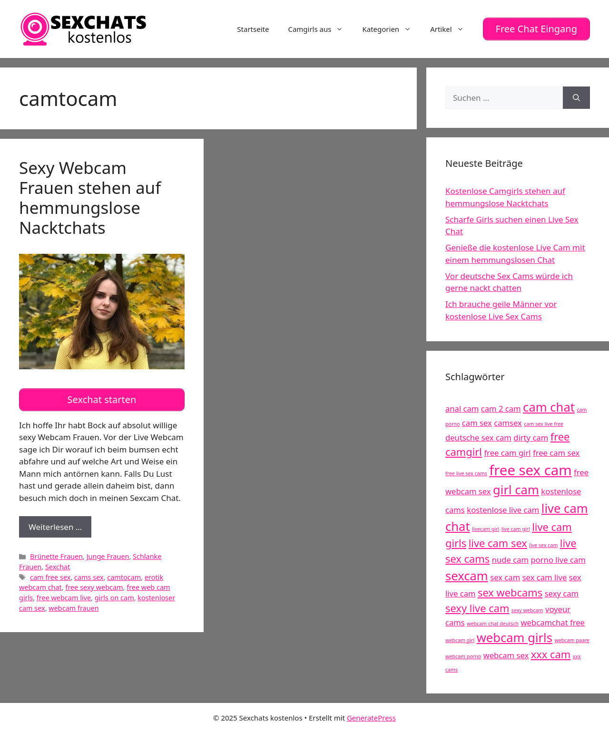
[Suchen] (576, 96)
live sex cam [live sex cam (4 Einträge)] (543, 543)
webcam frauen (73, 604)
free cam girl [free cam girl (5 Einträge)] (507, 451)
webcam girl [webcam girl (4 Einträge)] (459, 638)
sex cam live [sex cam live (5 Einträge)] (544, 575)
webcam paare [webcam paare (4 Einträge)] (571, 638)
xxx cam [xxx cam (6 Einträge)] (551, 652)
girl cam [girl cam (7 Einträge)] (516, 488)
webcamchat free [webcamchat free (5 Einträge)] (553, 620)
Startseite (253, 28)
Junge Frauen (108, 553)
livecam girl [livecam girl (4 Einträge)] (485, 527)
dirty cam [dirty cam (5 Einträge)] (530, 435)
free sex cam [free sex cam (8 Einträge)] (530, 468)
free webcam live (64, 593)
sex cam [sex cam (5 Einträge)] (505, 575)
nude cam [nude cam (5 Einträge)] (510, 557)
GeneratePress (371, 716)
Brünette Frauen (56, 553)
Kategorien (391, 28)
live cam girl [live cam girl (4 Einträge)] (515, 527)
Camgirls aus (320, 28)
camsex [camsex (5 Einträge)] (508, 420)
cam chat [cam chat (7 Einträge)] (549, 405)
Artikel (451, 28)
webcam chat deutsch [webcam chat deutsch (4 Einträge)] (493, 621)
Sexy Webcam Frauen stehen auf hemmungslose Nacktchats (90, 195)
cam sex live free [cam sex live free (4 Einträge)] (543, 422)
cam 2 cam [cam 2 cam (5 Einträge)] (501, 407)
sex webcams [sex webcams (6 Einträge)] (510, 591)
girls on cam (114, 593)
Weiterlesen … (60, 525)
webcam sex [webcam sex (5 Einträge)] (506, 653)
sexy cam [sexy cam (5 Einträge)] (562, 592)
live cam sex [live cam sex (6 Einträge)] (498, 541)
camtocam (124, 573)
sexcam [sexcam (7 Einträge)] (466, 574)
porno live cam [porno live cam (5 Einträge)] (557, 557)
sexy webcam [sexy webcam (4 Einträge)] (527, 608)
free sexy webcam (94, 583)
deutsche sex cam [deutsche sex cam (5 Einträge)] (478, 435)
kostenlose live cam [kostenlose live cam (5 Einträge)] (503, 507)
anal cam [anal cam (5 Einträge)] (462, 407)
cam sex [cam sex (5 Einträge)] (477, 420)
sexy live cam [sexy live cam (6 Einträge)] (477, 606)
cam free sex (50, 573)
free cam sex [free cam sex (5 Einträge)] (556, 451)
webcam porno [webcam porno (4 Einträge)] (463, 654)
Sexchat (57, 562)
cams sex (89, 573)
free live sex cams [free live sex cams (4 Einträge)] (466, 471)
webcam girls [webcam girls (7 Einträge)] (514, 635)
